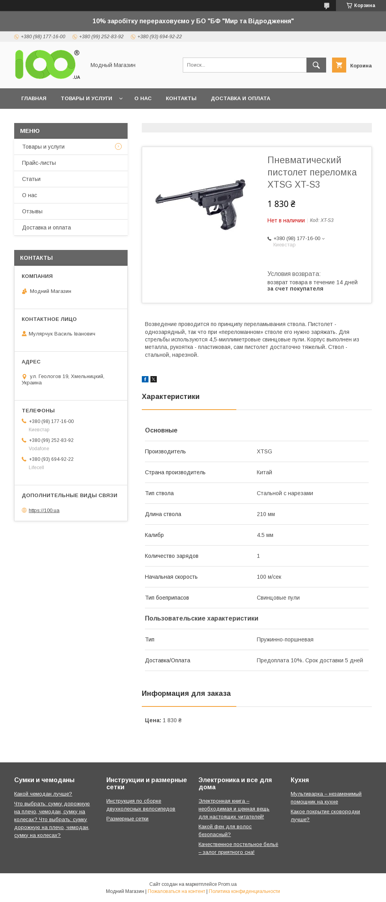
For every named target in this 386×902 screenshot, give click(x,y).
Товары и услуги (86, 98)
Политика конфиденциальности (244, 891)
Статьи (31, 179)
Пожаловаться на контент (176, 891)
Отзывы (32, 211)
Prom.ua (227, 884)
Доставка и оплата (240, 98)
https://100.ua (44, 510)
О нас (143, 98)
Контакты (181, 98)
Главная (33, 98)
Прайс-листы (39, 163)
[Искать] (316, 65)
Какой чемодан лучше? (43, 794)
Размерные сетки (127, 819)
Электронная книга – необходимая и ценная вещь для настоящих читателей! (234, 809)
